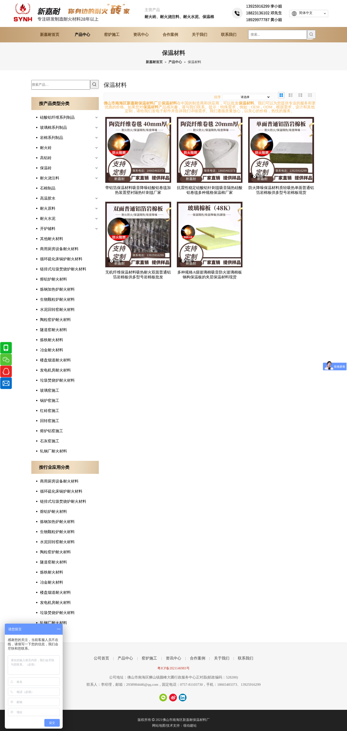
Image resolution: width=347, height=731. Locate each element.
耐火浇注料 (49, 178)
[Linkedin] (183, 697)
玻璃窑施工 (49, 390)
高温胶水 (47, 198)
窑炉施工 (149, 658)
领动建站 (190, 725)
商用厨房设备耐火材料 (59, 249)
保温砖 (46, 168)
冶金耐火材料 (51, 350)
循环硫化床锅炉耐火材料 (61, 259)
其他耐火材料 (51, 239)
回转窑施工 (49, 421)
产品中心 (125, 658)
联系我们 (245, 658)
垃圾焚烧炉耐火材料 (57, 380)
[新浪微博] (173, 697)
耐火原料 (47, 208)
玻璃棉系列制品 (53, 127)
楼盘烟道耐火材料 (55, 360)
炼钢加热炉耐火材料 (57, 289)
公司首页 (101, 658)
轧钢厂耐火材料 (53, 451)
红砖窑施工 (49, 411)
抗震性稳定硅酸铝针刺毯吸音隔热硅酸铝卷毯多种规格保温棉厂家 (209, 190)
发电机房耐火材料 (55, 370)
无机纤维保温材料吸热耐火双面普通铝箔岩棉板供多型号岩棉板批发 (138, 274)
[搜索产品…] (60, 85)
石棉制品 (47, 188)
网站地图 (159, 725)
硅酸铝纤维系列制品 (57, 117)
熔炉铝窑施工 (51, 431)
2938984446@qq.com (142, 684)
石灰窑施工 (49, 441)
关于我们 (221, 658)
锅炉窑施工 (49, 400)
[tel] (257, 12)
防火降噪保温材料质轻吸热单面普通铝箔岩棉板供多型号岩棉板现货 (281, 190)
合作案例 (197, 658)
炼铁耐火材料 (51, 340)
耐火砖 (46, 148)
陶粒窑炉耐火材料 (55, 320)
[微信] (163, 697)
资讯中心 (173, 658)
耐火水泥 (47, 218)
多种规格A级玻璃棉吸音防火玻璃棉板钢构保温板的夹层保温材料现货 (209, 274)
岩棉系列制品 (51, 138)
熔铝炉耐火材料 (53, 279)
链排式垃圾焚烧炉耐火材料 (63, 269)
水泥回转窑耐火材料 (57, 309)
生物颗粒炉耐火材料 (57, 299)
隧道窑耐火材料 (53, 330)
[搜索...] (277, 34)
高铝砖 (46, 158)
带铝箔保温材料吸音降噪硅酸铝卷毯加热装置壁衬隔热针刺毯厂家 (138, 190)
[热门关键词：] (311, 34)
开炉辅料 (47, 229)
